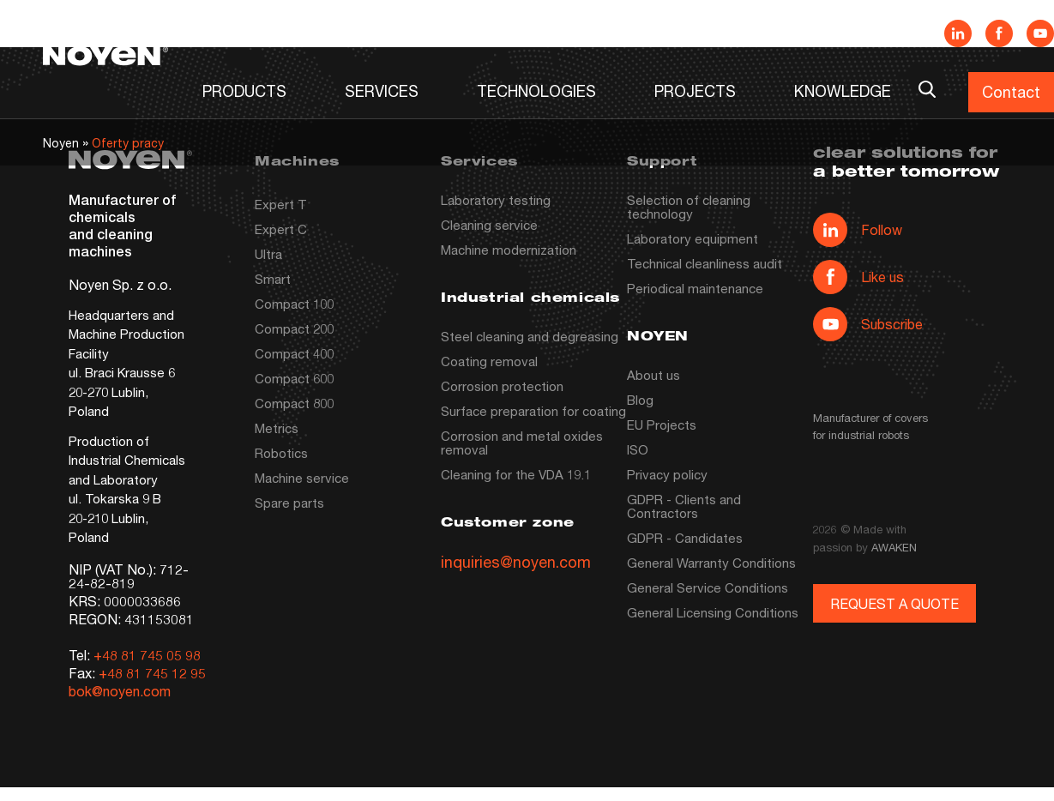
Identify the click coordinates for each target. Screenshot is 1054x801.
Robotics (281, 453)
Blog (640, 399)
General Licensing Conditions (712, 612)
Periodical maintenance (695, 288)
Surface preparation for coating (533, 411)
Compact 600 (294, 378)
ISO (637, 449)
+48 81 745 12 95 (152, 673)
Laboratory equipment (692, 238)
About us (653, 374)
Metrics (276, 428)
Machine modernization (508, 249)
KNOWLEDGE (842, 90)
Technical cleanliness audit (704, 263)
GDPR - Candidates (685, 537)
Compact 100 (294, 303)
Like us (858, 277)
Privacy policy (667, 474)
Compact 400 (294, 353)
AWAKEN (894, 547)
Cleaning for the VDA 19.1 (516, 474)
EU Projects (661, 424)
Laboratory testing (496, 200)
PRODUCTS (244, 90)
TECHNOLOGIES (536, 90)
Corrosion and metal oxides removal (522, 442)
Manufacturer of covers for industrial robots (870, 426)
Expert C (281, 229)
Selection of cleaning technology (688, 206)
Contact (1011, 91)
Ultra (268, 254)
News (653, 31)
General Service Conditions (707, 587)
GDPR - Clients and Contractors (684, 506)
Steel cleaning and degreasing (529, 336)
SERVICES (382, 90)
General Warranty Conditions (711, 562)
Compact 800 (294, 403)
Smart (273, 278)
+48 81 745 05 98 (147, 655)
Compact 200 (294, 328)
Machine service (302, 477)
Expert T (281, 204)
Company (752, 31)
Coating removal (489, 361)
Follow (857, 230)
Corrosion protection (502, 386)
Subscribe (868, 324)
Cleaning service (489, 224)
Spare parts (289, 502)
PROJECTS (695, 90)
